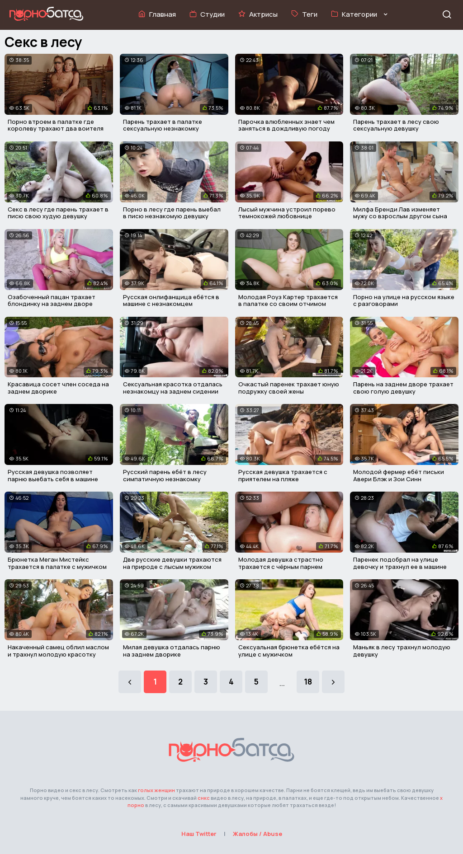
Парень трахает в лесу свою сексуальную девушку (396, 125)
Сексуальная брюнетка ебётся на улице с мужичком (289, 650)
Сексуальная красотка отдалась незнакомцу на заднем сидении (172, 387)
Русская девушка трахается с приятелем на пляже (282, 475)
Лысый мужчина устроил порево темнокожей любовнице (286, 213)
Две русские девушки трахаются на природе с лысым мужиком (172, 563)
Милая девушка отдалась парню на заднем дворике (171, 650)
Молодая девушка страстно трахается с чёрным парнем (280, 563)
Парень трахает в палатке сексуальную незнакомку (162, 125)
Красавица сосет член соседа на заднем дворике (58, 387)
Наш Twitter (199, 834)
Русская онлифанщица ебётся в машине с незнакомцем (171, 300)
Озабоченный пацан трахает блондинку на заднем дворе (51, 300)
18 (308, 681)
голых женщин (156, 790)
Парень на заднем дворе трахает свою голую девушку (403, 387)
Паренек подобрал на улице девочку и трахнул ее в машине (400, 563)
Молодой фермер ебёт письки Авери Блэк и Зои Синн (398, 475)
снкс (204, 797)
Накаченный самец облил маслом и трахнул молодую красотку (58, 650)
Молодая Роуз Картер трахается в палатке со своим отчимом (288, 300)
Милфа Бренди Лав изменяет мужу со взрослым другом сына (400, 213)
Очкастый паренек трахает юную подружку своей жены (288, 387)
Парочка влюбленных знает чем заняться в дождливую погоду (286, 125)
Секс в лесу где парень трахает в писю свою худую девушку (58, 213)
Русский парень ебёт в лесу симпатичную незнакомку (165, 475)
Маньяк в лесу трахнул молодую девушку (401, 650)
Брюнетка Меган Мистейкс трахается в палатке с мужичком (57, 563)
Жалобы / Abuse (257, 834)
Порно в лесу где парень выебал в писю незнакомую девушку (172, 213)
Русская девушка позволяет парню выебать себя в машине (53, 475)
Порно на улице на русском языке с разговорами (403, 300)
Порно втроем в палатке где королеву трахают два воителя (56, 125)
